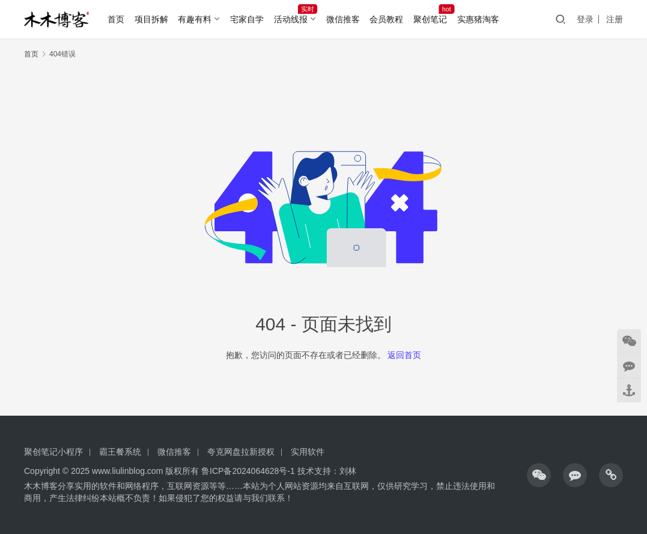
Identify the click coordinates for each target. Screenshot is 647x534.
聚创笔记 (430, 19)
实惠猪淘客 (478, 19)
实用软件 (307, 452)
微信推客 (343, 19)
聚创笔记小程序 (53, 452)
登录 (585, 19)
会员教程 (386, 19)
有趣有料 (194, 19)
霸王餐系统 (120, 452)
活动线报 (291, 19)
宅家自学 (247, 19)
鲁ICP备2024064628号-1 (247, 471)
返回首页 (404, 355)
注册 (614, 19)
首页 (116, 19)
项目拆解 (151, 19)
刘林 (347, 471)
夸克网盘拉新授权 (241, 452)
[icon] (539, 475)
